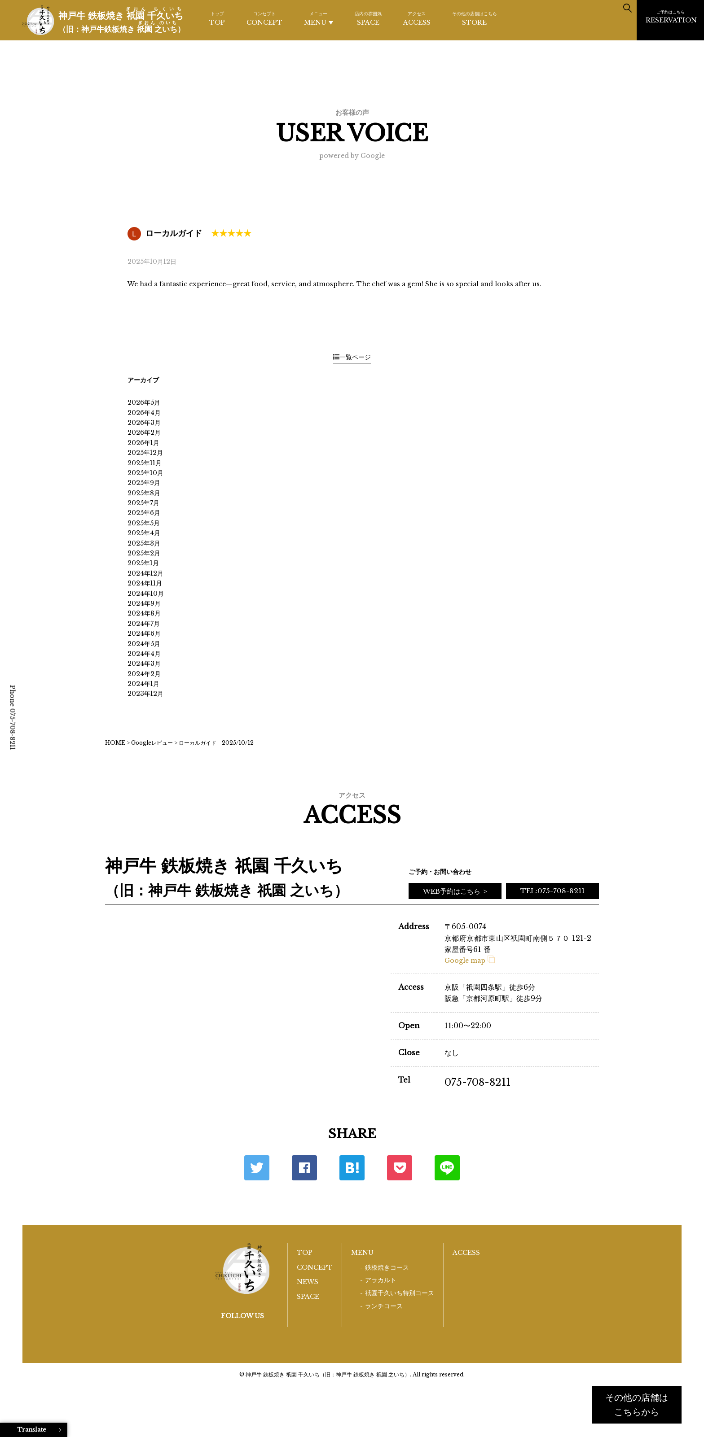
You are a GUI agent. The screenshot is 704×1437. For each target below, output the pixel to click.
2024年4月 (144, 654)
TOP (217, 18)
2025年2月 (144, 553)
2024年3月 (144, 664)
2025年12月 (145, 453)
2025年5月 (144, 523)
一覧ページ (352, 357)
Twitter (256, 1167)
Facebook (304, 1167)
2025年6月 (144, 513)
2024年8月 (144, 613)
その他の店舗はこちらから (636, 1404)
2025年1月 (143, 563)
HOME (115, 742)
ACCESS (417, 18)
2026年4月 (144, 413)
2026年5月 (144, 402)
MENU (318, 18)
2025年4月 (144, 533)
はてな (352, 1167)
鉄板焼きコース (387, 1267)
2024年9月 (144, 603)
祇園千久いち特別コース (399, 1293)
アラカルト (380, 1280)
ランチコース (384, 1306)
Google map (469, 961)
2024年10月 (146, 594)
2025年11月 (145, 463)
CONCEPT (264, 18)
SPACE (368, 18)
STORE (474, 18)
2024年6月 (144, 633)
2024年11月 (145, 583)
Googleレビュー (152, 742)
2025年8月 (144, 493)
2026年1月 (143, 443)
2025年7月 (143, 503)
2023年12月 (145, 694)
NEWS (307, 1282)
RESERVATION (671, 16)
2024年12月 (145, 573)
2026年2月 (144, 432)
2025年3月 (144, 543)
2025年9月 (144, 483)
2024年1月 (143, 684)
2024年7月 (144, 624)
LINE (447, 1167)
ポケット (399, 1167)
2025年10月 (145, 473)
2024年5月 (144, 644)
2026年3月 (144, 423)
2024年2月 (144, 674)
